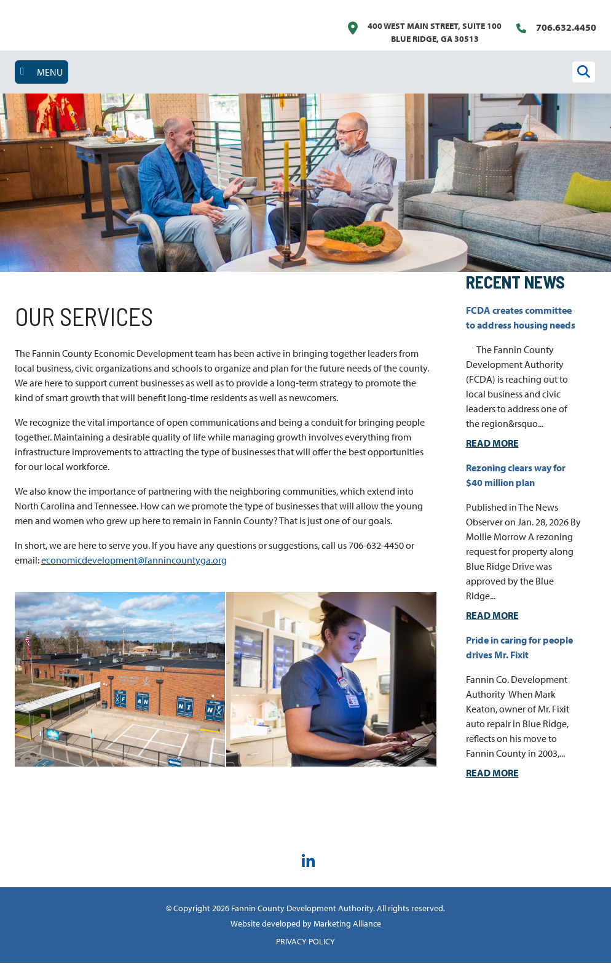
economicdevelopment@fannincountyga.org (134, 566)
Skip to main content (0, 10)
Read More (492, 449)
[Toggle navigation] (41, 72)
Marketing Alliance (347, 929)
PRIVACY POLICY (305, 947)
